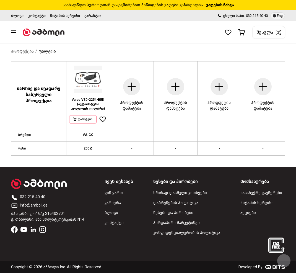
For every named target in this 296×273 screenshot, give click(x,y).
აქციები (248, 212)
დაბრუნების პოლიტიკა (175, 202)
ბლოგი (17, 16)
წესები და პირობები (173, 212)
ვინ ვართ (114, 192)
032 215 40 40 (257, 16)
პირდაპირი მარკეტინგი (176, 222)
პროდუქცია (22, 51)
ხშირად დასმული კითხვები (180, 192)
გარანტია (93, 16)
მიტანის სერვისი (65, 16)
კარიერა (113, 202)
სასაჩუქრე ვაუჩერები (261, 192)
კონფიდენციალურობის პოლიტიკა (186, 232)
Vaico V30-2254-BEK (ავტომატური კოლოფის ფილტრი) (88, 104)
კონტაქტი (37, 16)
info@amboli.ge (29, 205)
